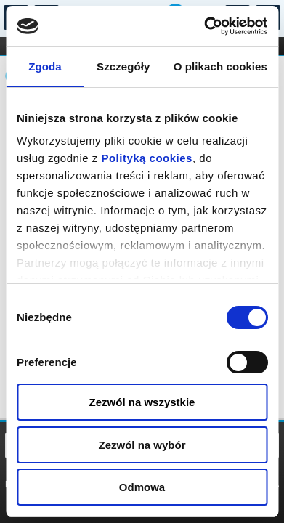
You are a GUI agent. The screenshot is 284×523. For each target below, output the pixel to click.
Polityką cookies (146, 158)
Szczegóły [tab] (123, 66)
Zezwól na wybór (141, 445)
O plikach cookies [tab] (220, 66)
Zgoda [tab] (45, 66)
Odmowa (142, 487)
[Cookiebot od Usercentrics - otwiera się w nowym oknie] (204, 26)
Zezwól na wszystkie (142, 402)
